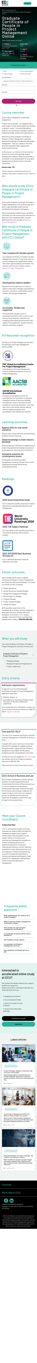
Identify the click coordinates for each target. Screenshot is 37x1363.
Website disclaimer (17, 1204)
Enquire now (18, 1024)
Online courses (10, 10)
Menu (34, 3)
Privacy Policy (6, 1204)
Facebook (6, 1200)
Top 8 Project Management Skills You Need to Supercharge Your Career (17, 1115)
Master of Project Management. (13, 268)
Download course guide (18, 1018)
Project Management (11, 1066)
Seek (21, 615)
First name (4, 84)
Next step (18, 101)
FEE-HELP (28, 757)
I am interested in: (6, 77)
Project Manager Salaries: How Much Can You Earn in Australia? (18, 1071)
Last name (4, 92)
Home (3, 10)
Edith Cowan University (21, 1206)
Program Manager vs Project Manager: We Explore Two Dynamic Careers (18, 1156)
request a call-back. (13, 712)
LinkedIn (11, 1200)
